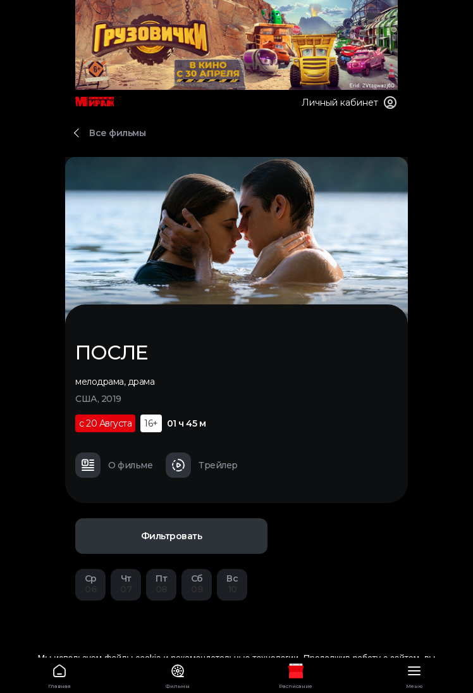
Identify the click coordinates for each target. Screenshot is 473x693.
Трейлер (202, 465)
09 (197, 584)
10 (232, 584)
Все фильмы (117, 133)
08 (161, 584)
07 (126, 584)
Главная (59, 674)
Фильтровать (171, 536)
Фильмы (177, 674)
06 (90, 584)
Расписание (295, 674)
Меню (414, 674)
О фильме (113, 465)
